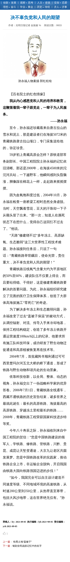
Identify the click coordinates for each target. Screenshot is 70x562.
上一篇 (6, 541)
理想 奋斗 (9, 6)
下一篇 (6, 545)
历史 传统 (43, 6)
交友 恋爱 (60, 2)
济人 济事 (60, 6)
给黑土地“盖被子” (22, 541)
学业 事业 (26, 6)
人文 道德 (43, 2)
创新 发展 (9, 2)
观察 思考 (26, 2)
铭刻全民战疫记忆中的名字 (27, 545)
